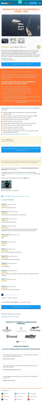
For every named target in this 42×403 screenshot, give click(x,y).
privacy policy (32, 394)
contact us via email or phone (27, 173)
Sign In (26, 3)
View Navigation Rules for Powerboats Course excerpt (15, 196)
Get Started (33, 3)
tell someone (32, 397)
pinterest (31, 399)
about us (4, 394)
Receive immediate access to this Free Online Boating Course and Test (21, 149)
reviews (24, 47)
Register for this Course (21, 64)
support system (15, 173)
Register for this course (21, 307)
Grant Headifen (6, 189)
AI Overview (5, 397)
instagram (18, 399)
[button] (39, 27)
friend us (4, 399)
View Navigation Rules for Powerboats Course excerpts (16, 134)
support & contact (19, 394)
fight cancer (18, 397)
